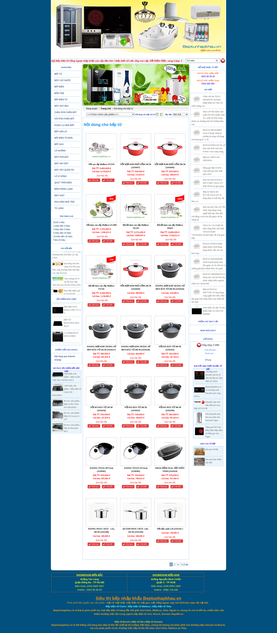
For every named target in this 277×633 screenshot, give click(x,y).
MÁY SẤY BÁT (61, 163)
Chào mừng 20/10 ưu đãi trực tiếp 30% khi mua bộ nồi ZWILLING (66, 284)
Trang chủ (106, 108)
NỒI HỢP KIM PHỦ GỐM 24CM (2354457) (135, 166)
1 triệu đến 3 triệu (61, 226)
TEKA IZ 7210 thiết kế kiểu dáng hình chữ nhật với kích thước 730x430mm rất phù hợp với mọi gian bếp (208, 231)
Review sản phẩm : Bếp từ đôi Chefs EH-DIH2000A (72, 404)
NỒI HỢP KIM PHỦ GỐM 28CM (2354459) (135, 287)
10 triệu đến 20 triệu (62, 236)
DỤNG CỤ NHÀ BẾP (64, 125)
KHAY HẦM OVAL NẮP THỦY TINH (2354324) (170, 469)
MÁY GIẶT (59, 195)
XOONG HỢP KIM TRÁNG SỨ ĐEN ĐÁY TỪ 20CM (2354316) (170, 287)
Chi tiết (109, 180)
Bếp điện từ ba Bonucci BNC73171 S (72, 312)
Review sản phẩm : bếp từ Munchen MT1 (72, 428)
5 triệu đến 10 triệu (62, 233)
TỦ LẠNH (59, 208)
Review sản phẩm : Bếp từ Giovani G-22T (72, 416)
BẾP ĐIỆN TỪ (60, 99)
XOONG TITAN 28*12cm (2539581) (101, 469)
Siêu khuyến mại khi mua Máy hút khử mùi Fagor (212, 417)
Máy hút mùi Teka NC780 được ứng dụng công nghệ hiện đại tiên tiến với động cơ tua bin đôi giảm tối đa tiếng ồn (208, 213)
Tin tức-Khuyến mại (102, 55)
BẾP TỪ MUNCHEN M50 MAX (71, 325)
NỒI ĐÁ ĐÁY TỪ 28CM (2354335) (136, 409)
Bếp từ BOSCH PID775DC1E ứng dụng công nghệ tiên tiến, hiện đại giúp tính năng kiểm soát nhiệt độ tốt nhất (208, 295)
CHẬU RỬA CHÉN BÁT (65, 112)
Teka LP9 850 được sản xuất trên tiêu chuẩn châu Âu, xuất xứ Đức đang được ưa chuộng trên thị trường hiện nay (208, 118)
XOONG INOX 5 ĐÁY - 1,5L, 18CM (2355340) (101, 530)
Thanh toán (209, 353)
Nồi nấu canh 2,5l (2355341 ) (170, 529)
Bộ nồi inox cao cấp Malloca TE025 (170, 226)
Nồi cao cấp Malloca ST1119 (101, 164)
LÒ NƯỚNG (60, 150)
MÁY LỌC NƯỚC (62, 80)
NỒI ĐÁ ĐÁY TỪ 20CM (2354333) (170, 348)
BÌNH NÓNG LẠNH (63, 189)
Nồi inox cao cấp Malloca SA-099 (101, 225)
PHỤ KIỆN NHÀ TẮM (64, 202)
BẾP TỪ (58, 74)
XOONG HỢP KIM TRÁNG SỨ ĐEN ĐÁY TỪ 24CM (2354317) (101, 348)
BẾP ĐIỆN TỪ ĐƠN (63, 138)
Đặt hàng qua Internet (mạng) (64, 358)
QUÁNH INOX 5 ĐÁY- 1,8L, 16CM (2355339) (136, 530)
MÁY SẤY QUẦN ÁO (64, 170)
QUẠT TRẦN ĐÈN (63, 182)
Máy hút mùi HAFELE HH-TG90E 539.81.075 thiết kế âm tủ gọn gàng (213, 183)
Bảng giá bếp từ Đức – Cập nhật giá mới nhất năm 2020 (213, 171)
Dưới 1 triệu (58, 222)
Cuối (184, 564)
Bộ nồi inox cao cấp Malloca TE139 (136, 226)
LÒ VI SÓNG (60, 176)
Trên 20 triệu (59, 240)
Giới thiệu (79, 55)
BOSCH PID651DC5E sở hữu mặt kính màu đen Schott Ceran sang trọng (214, 148)
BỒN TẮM (59, 93)
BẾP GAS (58, 144)
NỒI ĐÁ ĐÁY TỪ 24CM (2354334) (101, 409)
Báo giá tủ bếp (211, 449)
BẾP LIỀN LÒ (60, 131)
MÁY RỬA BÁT (61, 157)
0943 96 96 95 (208, 76)
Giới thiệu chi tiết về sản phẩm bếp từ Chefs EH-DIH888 (214, 310)
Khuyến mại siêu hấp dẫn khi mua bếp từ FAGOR (207, 405)
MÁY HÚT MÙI (61, 106)
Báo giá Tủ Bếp (208, 444)
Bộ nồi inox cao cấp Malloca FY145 (101, 287)
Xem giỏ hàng (210, 350)
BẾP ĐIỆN (59, 86)
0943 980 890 (208, 83)
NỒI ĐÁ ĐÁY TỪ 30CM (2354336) (170, 409)
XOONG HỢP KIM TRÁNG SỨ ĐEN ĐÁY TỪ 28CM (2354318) (135, 348)
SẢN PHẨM (127, 55)
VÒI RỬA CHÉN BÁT (64, 118)
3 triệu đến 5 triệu (61, 229)
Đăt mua (95, 180)
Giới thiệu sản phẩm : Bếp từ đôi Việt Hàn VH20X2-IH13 (66, 376)
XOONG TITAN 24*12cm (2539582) (136, 469)
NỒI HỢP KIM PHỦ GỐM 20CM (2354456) (170, 166)
